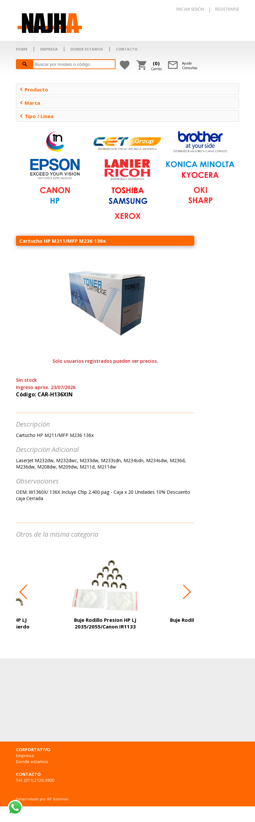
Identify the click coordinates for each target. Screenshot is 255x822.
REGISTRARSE (227, 9)
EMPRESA (49, 49)
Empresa (25, 755)
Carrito (156, 65)
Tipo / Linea (36, 116)
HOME (22, 49)
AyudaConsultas (189, 65)
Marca (30, 102)
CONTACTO (126, 49)
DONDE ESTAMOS (86, 49)
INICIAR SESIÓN (190, 9)
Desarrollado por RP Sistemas (42, 798)
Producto (34, 89)
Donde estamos (32, 761)
